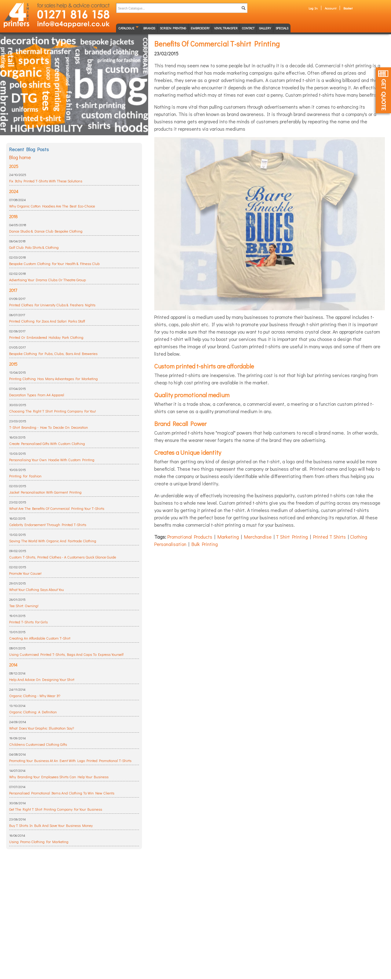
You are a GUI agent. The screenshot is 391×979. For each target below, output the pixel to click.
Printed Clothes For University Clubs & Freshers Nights (52, 304)
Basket (348, 8)
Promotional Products (189, 536)
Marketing (228, 536)
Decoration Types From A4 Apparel (36, 394)
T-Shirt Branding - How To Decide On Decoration (48, 427)
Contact (248, 28)
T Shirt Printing (292, 536)
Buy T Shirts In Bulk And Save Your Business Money (51, 825)
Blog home (20, 157)
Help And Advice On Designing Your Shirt (41, 679)
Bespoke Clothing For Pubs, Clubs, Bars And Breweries (53, 353)
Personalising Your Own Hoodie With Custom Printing (51, 459)
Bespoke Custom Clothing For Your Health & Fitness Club (54, 263)
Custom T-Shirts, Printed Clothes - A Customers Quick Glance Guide (62, 557)
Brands (149, 28)
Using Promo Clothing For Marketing (38, 841)
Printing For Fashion (25, 475)
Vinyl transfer (225, 28)
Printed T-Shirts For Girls (28, 621)
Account (330, 8)
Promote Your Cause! (25, 573)
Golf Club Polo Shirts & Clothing (34, 247)
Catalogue (126, 28)
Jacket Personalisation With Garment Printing (45, 492)
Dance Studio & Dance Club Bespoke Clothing (45, 231)
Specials (282, 28)
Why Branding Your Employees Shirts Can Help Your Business (58, 776)
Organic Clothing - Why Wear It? (34, 695)
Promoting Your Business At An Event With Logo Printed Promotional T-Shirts (70, 760)
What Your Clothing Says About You (36, 589)
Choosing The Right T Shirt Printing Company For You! (52, 411)
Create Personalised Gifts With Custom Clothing (47, 443)
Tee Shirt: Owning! (23, 605)
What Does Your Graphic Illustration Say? (41, 728)
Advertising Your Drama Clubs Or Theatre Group (47, 279)
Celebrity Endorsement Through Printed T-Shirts (47, 524)
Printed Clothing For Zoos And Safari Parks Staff (47, 321)
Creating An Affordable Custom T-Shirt (39, 638)
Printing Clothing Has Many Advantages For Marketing (53, 378)
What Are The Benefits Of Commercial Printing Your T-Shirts (56, 508)
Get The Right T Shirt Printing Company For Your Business (55, 809)
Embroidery (200, 28)
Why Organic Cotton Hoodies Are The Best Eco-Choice (52, 206)
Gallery (265, 28)
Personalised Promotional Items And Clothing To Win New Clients (61, 792)
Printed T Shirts (329, 536)
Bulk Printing (205, 544)
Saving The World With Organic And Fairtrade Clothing (52, 540)
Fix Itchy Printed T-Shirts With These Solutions (45, 180)
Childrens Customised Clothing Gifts (38, 744)
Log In (313, 8)
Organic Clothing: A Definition (33, 711)
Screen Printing (173, 28)
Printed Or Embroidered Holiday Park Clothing (46, 337)
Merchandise (258, 536)
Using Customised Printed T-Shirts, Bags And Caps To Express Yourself (66, 654)
